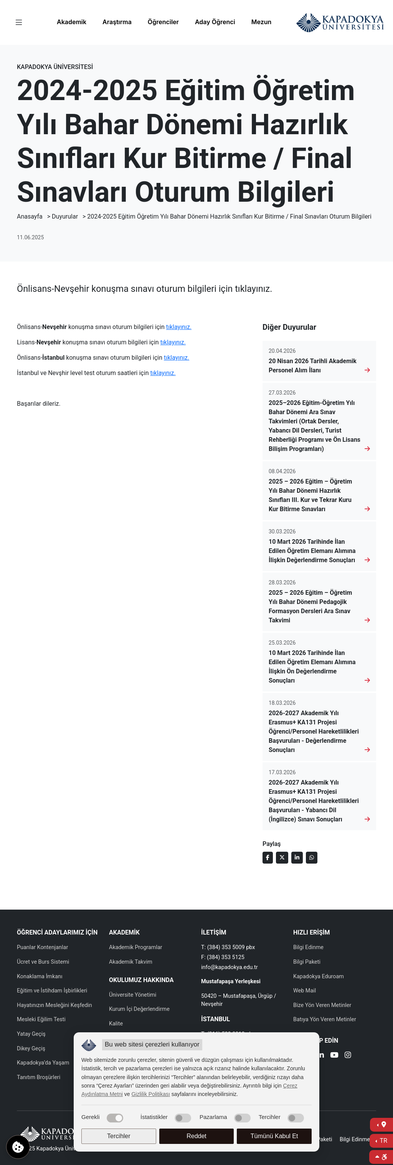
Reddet (196, 1136)
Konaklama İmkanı (40, 976)
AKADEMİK (124, 932)
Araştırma (117, 22)
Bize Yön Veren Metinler (322, 1005)
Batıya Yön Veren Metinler (324, 1019)
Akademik (71, 22)
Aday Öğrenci (215, 22)
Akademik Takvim (130, 962)
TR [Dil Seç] (382, 1140)
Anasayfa (30, 216)
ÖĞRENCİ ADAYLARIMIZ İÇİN (57, 932)
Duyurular (65, 216)
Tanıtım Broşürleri (38, 1077)
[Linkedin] (320, 1055)
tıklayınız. (179, 327)
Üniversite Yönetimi (132, 995)
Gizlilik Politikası (150, 1094)
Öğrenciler (163, 22)
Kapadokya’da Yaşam (43, 1063)
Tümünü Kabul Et (274, 1136)
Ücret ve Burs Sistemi (43, 962)
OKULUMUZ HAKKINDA (141, 980)
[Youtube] (334, 1055)
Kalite (116, 1023)
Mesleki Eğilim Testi (41, 1019)
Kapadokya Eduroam (318, 976)
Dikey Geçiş (31, 1048)
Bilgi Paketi (306, 962)
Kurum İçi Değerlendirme (139, 1009)
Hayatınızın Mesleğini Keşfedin (54, 1005)
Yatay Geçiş (31, 1034)
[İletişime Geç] (381, 1125)
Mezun (261, 22)
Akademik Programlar (135, 947)
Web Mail (304, 990)
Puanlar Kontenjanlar (42, 947)
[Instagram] (348, 1055)
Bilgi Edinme (308, 947)
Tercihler (118, 1136)
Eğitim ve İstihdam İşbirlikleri (52, 990)
